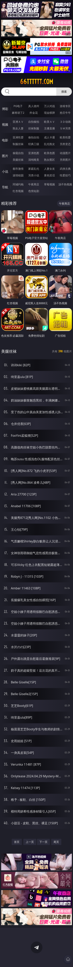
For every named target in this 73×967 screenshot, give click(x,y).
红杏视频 (18, 191)
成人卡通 (49, 137)
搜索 (64, 91)
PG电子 (18, 106)
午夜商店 (33, 184)
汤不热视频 (65, 184)
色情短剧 (33, 191)
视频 (5, 124)
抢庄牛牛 (65, 113)
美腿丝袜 (18, 159)
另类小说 (33, 175)
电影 (5, 140)
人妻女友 (49, 168)
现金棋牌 (49, 113)
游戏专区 (65, 106)
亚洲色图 (33, 153)
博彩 (5, 109)
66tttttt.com (36, 82)
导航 (5, 187)
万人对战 (49, 106)
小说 (5, 171)
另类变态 (65, 144)
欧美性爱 (65, 137)
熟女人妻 (18, 128)
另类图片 (65, 159)
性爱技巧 (65, 175)
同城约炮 (18, 184)
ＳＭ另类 (65, 128)
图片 (5, 156)
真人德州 (33, 106)
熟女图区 (49, 159)
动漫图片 (65, 153)
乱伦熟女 (49, 144)
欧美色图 (49, 153)
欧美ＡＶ (49, 122)
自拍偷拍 (33, 122)
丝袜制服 (33, 128)
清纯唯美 (33, 159)
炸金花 (34, 113)
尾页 (56, 842)
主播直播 (49, 128)
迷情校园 (18, 175)
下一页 (43, 842)
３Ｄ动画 (65, 122)
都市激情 (18, 168)
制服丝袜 (18, 144)
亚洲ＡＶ (18, 122)
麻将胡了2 (18, 113)
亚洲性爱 (18, 137)
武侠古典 (65, 168)
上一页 (30, 842)
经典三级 (33, 144)
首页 (16, 842)
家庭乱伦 (33, 168)
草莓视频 (49, 184)
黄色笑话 (49, 175)
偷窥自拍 (18, 153)
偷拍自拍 (33, 137)
